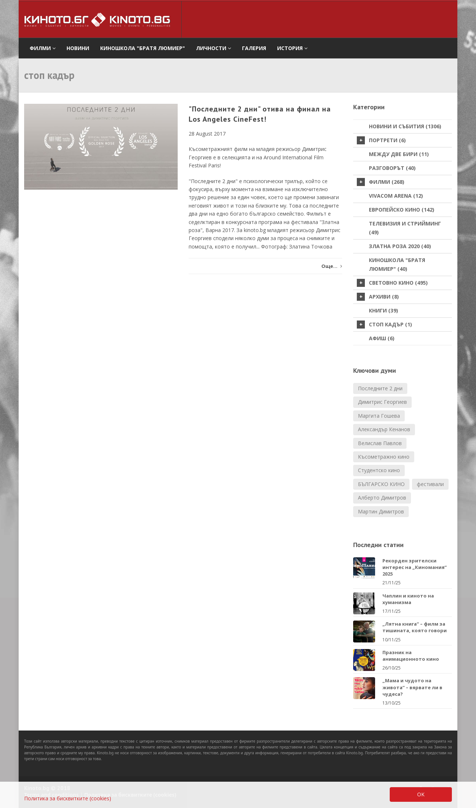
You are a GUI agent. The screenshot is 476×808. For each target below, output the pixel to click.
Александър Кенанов (384, 429)
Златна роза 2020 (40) (400, 246)
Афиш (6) (381, 338)
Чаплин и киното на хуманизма (408, 599)
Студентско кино (379, 470)
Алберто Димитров (382, 497)
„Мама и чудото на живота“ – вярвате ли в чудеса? (412, 687)
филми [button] (43, 48)
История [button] (292, 48)
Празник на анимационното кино (410, 655)
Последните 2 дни (380, 388)
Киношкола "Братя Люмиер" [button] (142, 48)
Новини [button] (78, 48)
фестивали (430, 484)
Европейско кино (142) (401, 209)
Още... (331, 266)
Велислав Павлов (380, 443)
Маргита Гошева (379, 415)
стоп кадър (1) (384, 324)
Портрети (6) (381, 140)
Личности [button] (213, 48)
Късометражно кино (383, 456)
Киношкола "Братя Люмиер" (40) (397, 264)
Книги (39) (383, 310)
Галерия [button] (254, 48)
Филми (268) (380, 182)
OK (420, 794)
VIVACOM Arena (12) (396, 195)
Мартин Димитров (381, 511)
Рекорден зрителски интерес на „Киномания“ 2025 (414, 567)
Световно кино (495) (392, 283)
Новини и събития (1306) (405, 126)
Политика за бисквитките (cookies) (67, 798)
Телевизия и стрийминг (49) (405, 228)
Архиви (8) (378, 297)
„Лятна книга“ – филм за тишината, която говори (414, 627)
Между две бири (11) (399, 154)
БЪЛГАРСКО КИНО (381, 484)
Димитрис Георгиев (382, 401)
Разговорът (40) (392, 167)
